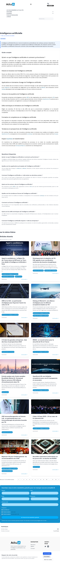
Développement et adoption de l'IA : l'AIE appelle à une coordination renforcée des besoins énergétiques (44, 260)
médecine (7, 87)
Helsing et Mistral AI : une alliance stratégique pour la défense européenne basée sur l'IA (44, 303)
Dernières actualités (17, 10)
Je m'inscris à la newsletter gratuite (30, 517)
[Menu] (30, 4)
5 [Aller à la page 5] (32, 479)
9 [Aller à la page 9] (43, 479)
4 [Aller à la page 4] (29, 479)
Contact (33, 548)
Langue (9, 17)
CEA (54, 97)
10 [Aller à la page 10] (46, 479)
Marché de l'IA (18, 276)
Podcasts (9, 15)
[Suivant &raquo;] (58, 479)
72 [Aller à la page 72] (55, 479)
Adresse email (5, 502)
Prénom (3, 490)
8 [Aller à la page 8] (40, 479)
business (9, 139)
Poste (3, 496)
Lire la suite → (24, 279)
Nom (32, 490)
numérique (29, 134)
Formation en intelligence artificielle (10, 274)
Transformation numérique (8, 276)
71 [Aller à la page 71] (52, 479)
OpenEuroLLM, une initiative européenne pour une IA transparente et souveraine (45, 378)
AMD (27, 97)
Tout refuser (46, 556)
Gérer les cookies (48, 559)
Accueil (9, 10)
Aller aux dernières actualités (7, 36)
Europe (56, 134)
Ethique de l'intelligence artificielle (40, 315)
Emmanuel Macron (20, 145)
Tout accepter (47, 553)
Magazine (15, 15)
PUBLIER (50, 5)
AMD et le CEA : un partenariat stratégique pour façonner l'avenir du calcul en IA (14, 303)
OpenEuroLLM (46, 99)
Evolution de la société (38, 270)
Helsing (3, 89)
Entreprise (33, 496)
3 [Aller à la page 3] (26, 479)
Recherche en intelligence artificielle (10, 315)
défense (43, 87)
